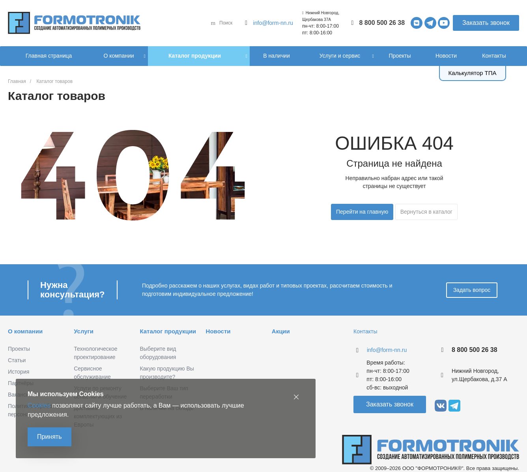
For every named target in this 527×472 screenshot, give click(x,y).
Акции (281, 331)
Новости (218, 331)
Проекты (19, 349)
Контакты (365, 331)
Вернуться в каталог (426, 212)
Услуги (83, 331)
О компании (25, 331)
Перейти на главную (362, 212)
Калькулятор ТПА (473, 73)
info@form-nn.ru (273, 23)
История (18, 372)
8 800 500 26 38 (382, 22)
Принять (49, 436)
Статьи (17, 360)
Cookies (39, 405)
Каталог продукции (168, 331)
